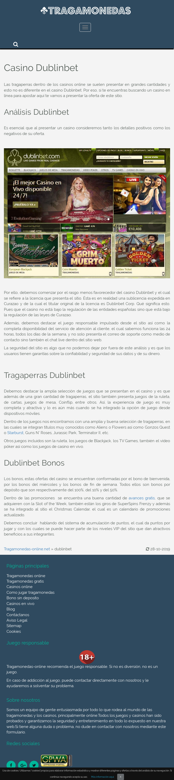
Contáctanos (18, 615)
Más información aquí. (102, 777)
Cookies (14, 631)
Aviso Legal (17, 620)
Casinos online (20, 586)
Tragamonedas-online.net (27, 549)
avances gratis (142, 498)
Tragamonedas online (26, 575)
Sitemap (14, 625)
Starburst (15, 432)
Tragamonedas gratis (25, 581)
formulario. (16, 732)
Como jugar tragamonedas (30, 592)
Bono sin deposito (23, 598)
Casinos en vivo (20, 603)
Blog (11, 609)
